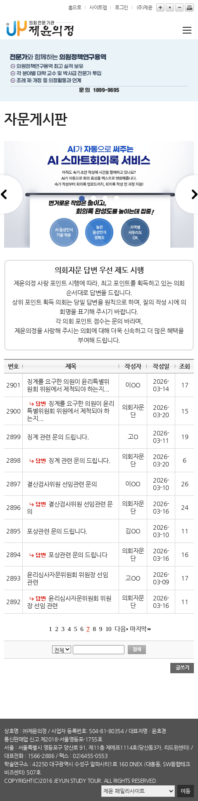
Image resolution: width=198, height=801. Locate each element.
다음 (120, 629)
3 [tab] (105, 199)
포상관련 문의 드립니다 (77, 555)
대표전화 (13, 756)
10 (108, 628)
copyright (18, 780)
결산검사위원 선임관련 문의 (62, 484)
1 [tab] (82, 199)
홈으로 (74, 7)
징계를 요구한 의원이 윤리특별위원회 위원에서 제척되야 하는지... (68, 385)
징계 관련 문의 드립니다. (58, 437)
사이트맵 (98, 7)
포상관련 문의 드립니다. (58, 531)
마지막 (138, 629)
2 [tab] (93, 199)
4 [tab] (116, 199)
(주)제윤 (144, 7)
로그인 (121, 7)
